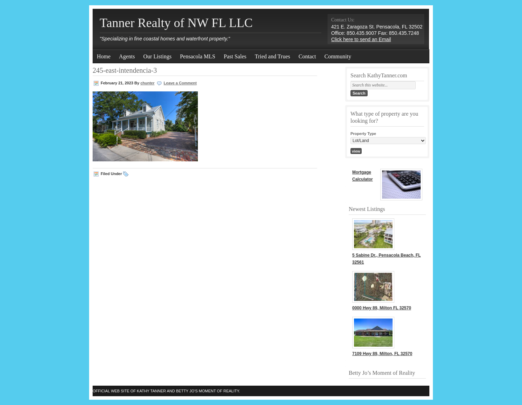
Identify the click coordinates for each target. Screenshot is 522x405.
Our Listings (157, 56)
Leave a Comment (180, 83)
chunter (147, 83)
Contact (307, 56)
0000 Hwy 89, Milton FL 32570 (381, 308)
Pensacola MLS (197, 56)
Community (337, 56)
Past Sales (235, 56)
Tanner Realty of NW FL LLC (176, 23)
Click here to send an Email (361, 39)
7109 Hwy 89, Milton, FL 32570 (382, 353)
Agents (127, 56)
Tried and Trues (272, 56)
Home (104, 56)
